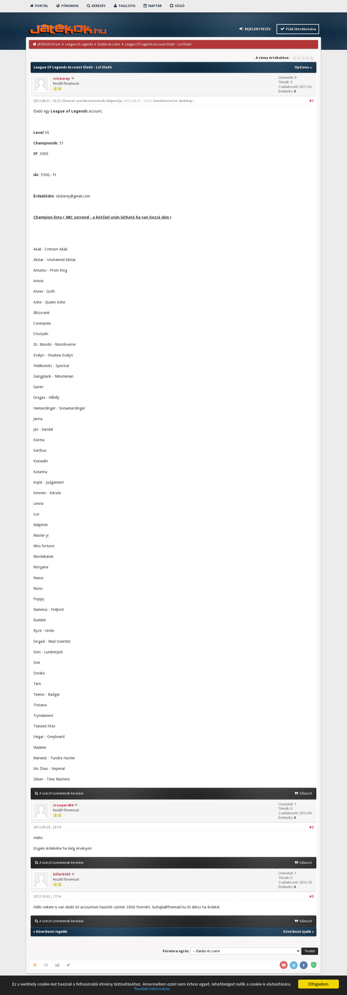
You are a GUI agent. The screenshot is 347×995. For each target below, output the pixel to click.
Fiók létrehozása (297, 29)
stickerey (61, 79)
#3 (311, 896)
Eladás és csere (109, 44)
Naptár (152, 6)
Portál (38, 6)
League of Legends (79, 44)
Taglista (124, 6)
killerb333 (61, 874)
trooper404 (63, 805)
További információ (151, 989)
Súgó (177, 6)
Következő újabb (297, 932)
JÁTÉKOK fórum (49, 44)
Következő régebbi (51, 932)
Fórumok (67, 6)
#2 (311, 827)
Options (304, 67)
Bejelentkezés (255, 29)
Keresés (95, 6)
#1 (311, 101)
